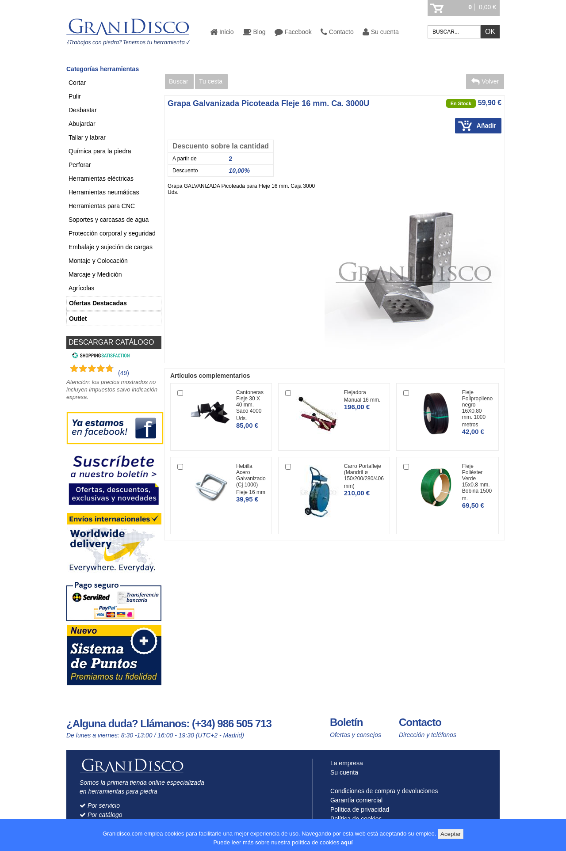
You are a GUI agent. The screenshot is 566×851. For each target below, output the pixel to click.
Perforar (80, 164)
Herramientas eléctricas (101, 178)
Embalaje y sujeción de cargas (111, 247)
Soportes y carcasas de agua (109, 219)
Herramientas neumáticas (104, 192)
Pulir (75, 96)
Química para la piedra (100, 151)
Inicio (222, 31)
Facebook (293, 31)
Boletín (346, 722)
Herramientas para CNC (102, 205)
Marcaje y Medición (95, 274)
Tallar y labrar (87, 137)
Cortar (77, 82)
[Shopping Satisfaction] (100, 356)
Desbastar (83, 110)
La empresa (344, 763)
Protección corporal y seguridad (112, 233)
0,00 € (487, 7)
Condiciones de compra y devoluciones (382, 790)
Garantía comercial (354, 800)
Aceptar (450, 834)
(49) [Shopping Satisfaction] (123, 372)
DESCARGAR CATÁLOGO (111, 342)
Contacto (337, 31)
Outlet (78, 318)
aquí (347, 842)
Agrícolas (81, 288)
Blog (254, 31)
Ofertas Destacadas (98, 303)
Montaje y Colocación (98, 260)
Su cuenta (381, 31)
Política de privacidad (357, 809)
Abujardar (82, 123)
